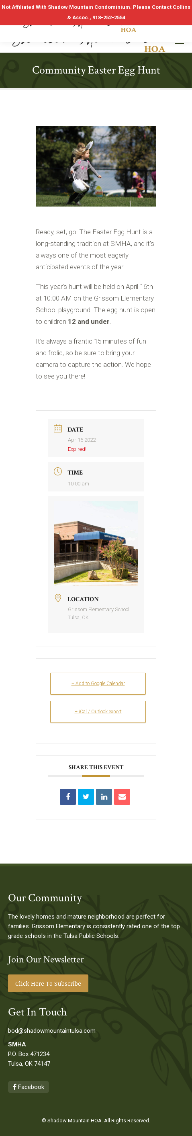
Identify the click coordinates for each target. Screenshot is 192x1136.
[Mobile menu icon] (179, 40)
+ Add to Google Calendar (98, 683)
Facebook (28, 1087)
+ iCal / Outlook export (98, 711)
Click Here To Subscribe (48, 983)
